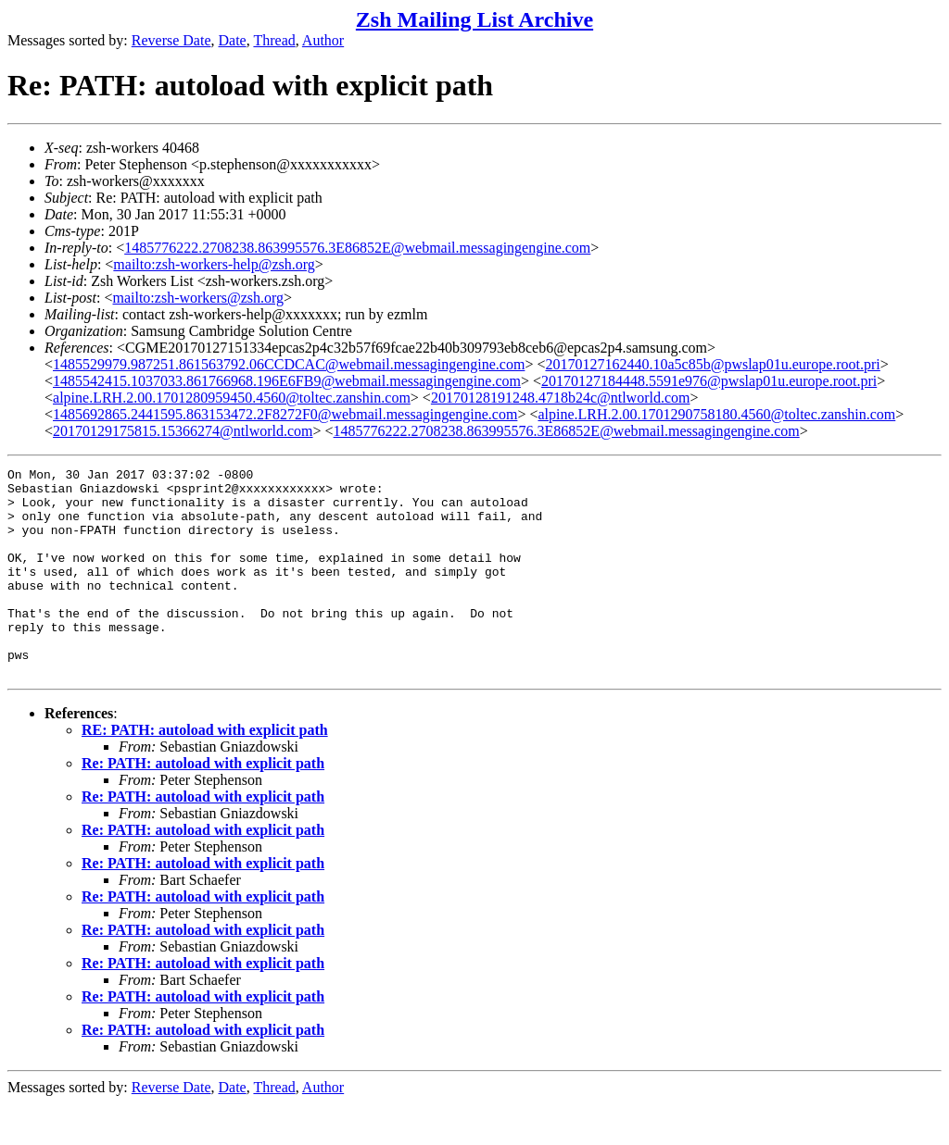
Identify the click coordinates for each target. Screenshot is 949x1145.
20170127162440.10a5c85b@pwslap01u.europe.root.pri (712, 364)
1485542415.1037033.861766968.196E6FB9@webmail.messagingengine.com (287, 381)
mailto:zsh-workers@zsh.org (198, 297)
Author (323, 40)
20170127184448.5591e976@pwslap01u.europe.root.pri (709, 381)
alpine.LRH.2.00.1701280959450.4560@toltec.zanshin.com (232, 397)
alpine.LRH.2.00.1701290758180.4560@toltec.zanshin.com (716, 414)
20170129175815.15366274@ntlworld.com (183, 431)
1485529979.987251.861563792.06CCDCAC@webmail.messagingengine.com (289, 364)
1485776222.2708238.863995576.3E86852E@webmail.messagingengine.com (357, 247)
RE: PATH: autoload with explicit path (205, 771)
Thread (274, 40)
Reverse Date (171, 40)
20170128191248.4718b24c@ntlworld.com (560, 397)
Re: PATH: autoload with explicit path (203, 805)
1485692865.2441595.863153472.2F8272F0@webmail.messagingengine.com (285, 414)
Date (233, 40)
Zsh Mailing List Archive (474, 19)
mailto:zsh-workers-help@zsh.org (214, 264)
